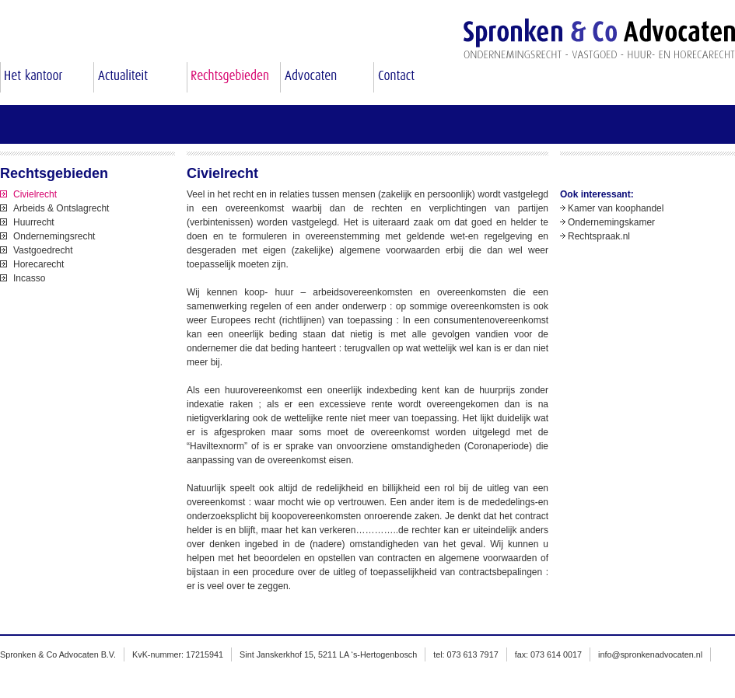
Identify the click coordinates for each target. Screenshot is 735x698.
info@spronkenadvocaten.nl (650, 654)
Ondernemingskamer (611, 222)
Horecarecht (38, 264)
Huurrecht (33, 222)
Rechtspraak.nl (599, 236)
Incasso (29, 278)
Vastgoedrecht (43, 250)
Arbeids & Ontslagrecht (61, 208)
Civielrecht (35, 194)
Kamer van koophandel (615, 208)
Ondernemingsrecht (54, 236)
